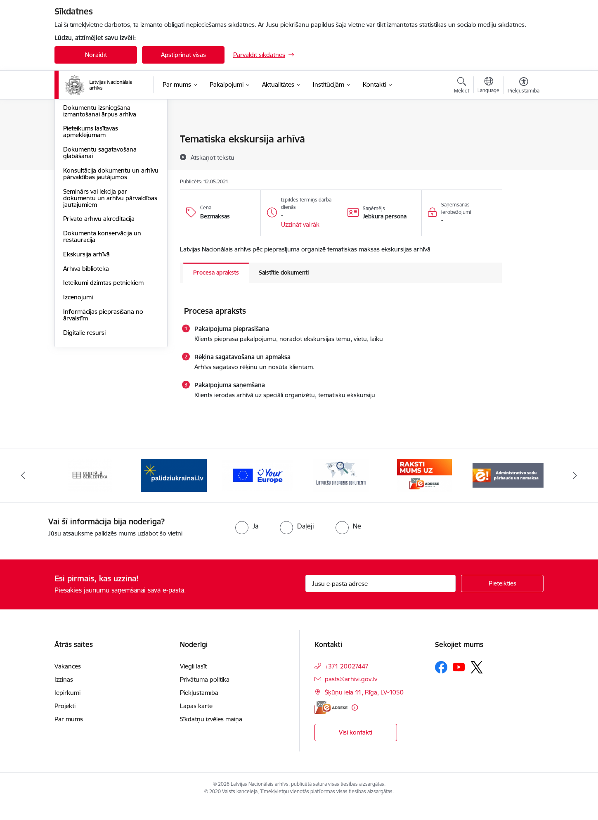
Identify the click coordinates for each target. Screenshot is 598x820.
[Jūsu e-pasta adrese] (380, 600)
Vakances (67, 682)
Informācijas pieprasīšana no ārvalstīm (103, 403)
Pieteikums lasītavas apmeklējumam (90, 220)
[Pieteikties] (502, 600)
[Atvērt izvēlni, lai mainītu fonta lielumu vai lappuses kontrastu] (523, 86)
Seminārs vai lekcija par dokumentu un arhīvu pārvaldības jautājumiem (110, 286)
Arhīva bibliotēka (86, 357)
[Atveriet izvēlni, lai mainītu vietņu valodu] (488, 85)
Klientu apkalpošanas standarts (106, 139)
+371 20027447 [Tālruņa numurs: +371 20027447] (347, 682)
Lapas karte (196, 722)
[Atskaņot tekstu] (212, 157)
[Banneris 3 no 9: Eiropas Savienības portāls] (257, 491)
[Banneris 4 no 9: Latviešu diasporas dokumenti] (341, 491)
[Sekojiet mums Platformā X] (476, 683)
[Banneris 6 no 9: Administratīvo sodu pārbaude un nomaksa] (508, 491)
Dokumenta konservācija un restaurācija (102, 325)
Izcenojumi (78, 385)
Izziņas (63, 695)
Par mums (68, 735)
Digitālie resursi (84, 421)
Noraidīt (96, 55)
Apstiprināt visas (183, 55)
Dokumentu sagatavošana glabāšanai (100, 241)
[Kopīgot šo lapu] (523, 156)
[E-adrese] (330, 724)
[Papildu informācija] (355, 724)
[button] (300, 225)
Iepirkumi (67, 709)
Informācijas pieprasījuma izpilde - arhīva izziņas (110, 157)
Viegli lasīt (193, 682)
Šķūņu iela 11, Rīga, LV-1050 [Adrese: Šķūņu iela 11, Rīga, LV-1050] (364, 708)
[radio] (246, 542)
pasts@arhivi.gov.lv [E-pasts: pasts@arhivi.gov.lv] (351, 695)
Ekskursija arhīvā (86, 342)
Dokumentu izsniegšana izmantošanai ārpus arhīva (99, 199)
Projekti (65, 722)
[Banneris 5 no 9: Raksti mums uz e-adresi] (424, 491)
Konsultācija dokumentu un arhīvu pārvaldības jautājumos (110, 262)
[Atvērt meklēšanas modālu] (461, 86)
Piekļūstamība (199, 709)
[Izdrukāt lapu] (523, 136)
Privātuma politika (204, 695)
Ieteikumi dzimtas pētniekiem (103, 371)
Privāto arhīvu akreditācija (99, 307)
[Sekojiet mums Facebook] (441, 683)
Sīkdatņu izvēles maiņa (211, 735)
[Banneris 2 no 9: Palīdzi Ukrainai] (174, 491)
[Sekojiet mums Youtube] (459, 683)
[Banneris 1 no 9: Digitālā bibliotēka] (90, 491)
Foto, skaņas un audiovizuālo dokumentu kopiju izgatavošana (107, 178)
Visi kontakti (355, 749)
